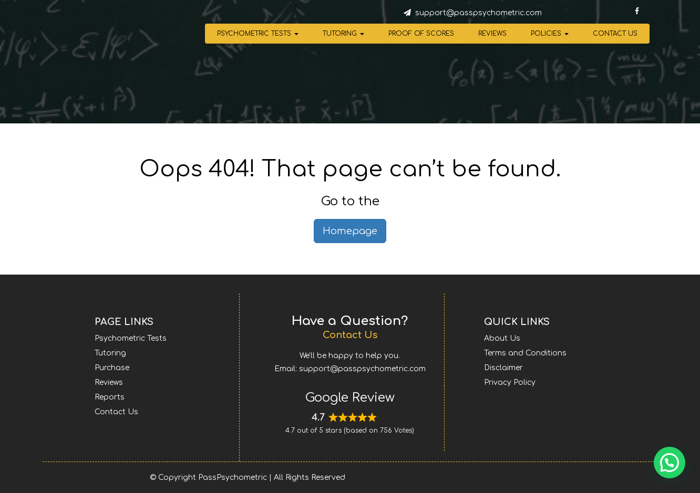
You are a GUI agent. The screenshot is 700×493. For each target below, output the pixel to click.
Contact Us (615, 33)
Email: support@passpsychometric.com (350, 369)
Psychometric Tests (257, 33)
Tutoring (343, 33)
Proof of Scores (421, 33)
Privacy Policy (510, 382)
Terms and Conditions (525, 353)
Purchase (112, 368)
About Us (502, 338)
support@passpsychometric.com (478, 13)
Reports (110, 397)
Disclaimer (503, 368)
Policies (550, 33)
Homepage (350, 231)
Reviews (492, 33)
